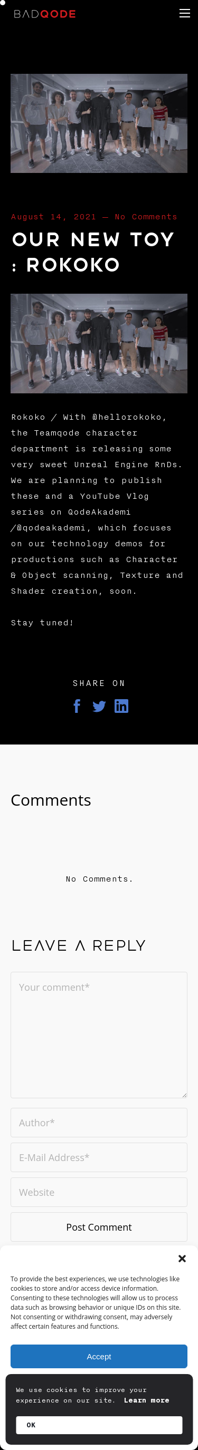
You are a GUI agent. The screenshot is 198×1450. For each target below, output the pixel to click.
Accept (99, 1356)
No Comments (145, 216)
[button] (182, 1258)
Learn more (146, 1400)
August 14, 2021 (54, 216)
